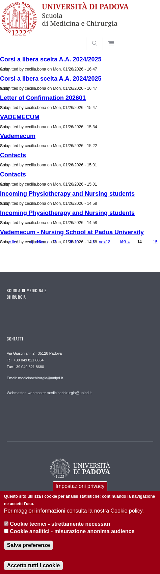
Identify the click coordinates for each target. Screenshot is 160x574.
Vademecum (17, 136)
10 (76, 242)
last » (125, 242)
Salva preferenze (28, 551)
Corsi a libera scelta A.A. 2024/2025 (51, 59)
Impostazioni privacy (80, 492)
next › (104, 242)
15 (155, 242)
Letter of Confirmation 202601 (43, 97)
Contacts (13, 155)
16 (38, 242)
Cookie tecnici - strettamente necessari (60, 530)
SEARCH (140, 37)
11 (92, 242)
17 (54, 242)
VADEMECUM (19, 117)
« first (14, 242)
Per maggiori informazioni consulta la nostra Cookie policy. (74, 517)
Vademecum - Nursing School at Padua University (72, 232)
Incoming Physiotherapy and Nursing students (67, 193)
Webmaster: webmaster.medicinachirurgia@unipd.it (49, 393)
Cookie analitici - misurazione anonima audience (72, 538)
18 (70, 242)
